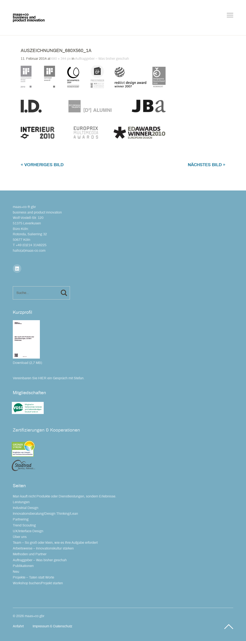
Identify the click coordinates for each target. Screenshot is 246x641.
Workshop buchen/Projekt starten (38, 583)
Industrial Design (25, 508)
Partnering (21, 519)
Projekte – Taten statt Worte (33, 577)
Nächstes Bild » (206, 165)
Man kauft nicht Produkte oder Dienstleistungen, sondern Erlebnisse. (64, 496)
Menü (230, 15)
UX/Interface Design (28, 531)
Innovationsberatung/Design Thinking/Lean (45, 513)
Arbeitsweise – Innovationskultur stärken (43, 548)
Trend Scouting (24, 525)
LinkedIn (17, 268)
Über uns (20, 537)
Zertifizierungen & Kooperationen (46, 430)
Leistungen (21, 502)
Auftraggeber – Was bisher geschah (102, 58)
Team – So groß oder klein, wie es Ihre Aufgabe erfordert (55, 542)
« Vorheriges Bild (42, 165)
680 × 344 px (61, 58)
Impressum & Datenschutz (52, 626)
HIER (42, 378)
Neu (16, 571)
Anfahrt (18, 626)
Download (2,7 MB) (27, 363)
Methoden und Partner (29, 554)
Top (228, 626)
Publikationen (23, 566)
